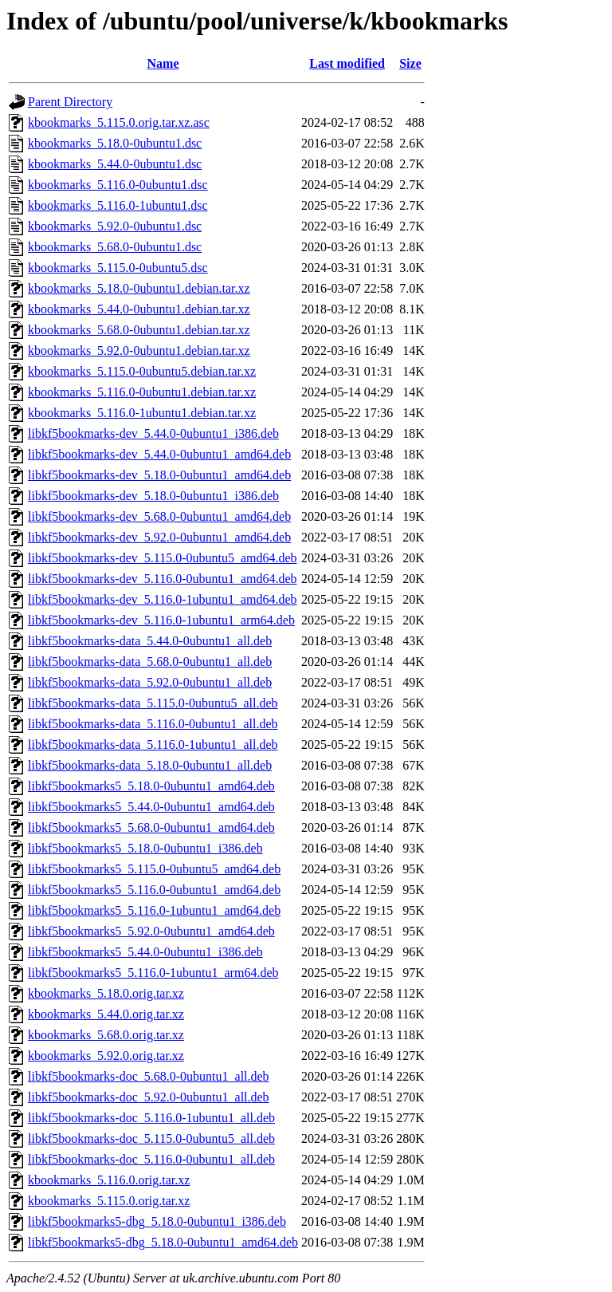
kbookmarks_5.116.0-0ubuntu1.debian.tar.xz (142, 392)
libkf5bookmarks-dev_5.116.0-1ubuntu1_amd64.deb (162, 599)
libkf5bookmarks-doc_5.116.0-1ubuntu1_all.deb (151, 1118)
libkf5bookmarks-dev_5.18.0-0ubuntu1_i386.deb (153, 495)
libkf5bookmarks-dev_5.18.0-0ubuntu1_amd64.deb (159, 475)
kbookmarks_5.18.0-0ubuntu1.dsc (115, 143)
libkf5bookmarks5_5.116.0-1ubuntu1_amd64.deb (154, 910)
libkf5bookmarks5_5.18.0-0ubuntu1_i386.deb (145, 848)
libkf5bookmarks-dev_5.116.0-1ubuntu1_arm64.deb (161, 620)
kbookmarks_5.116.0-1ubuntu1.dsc (118, 205)
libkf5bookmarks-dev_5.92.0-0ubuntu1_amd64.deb (159, 537)
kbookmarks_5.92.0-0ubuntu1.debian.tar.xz (139, 350)
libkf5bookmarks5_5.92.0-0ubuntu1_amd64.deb (151, 931)
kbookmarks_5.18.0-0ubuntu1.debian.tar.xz (139, 288)
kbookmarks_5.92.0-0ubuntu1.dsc (115, 226)
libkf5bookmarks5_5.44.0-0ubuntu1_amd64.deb (151, 806)
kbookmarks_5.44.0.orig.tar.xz (106, 1014)
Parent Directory (70, 101)
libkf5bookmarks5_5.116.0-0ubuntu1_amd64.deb (154, 889)
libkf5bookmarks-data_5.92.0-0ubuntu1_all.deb (150, 682)
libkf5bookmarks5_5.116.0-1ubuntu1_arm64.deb (153, 972)
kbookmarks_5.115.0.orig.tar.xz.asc (119, 122)
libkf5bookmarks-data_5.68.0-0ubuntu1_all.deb (150, 661)
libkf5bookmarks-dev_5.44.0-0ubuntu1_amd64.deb (159, 454)
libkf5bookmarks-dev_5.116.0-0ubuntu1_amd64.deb (162, 578)
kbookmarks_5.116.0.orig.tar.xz (109, 1180)
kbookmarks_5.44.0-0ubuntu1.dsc (115, 164)
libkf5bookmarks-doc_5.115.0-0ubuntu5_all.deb (151, 1138)
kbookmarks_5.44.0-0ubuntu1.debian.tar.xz (139, 309)
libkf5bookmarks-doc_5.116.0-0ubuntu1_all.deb (151, 1159)
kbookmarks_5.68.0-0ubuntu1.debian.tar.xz (139, 330)
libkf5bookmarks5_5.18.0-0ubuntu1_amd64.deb (151, 786)
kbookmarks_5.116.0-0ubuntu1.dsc (118, 184)
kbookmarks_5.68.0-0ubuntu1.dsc (115, 247)
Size (410, 63)
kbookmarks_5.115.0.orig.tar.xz (109, 1200)
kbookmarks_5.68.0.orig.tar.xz (106, 1035)
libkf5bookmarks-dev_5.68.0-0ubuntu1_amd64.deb (159, 516)
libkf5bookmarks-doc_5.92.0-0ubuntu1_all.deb (148, 1097)
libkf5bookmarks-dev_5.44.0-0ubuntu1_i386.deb (153, 433)
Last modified (347, 63)
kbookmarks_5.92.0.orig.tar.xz (106, 1055)
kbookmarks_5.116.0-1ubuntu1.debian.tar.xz (142, 413)
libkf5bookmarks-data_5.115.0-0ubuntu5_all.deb (153, 703)
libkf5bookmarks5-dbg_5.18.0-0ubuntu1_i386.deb (157, 1221)
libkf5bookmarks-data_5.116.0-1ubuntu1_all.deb (153, 744)
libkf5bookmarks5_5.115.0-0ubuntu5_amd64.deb (154, 869)
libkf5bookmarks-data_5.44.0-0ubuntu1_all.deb (150, 641)
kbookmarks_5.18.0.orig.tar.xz (106, 993)
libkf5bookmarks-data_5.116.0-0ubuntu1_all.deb (153, 724)
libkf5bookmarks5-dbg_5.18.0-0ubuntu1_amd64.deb (163, 1242)
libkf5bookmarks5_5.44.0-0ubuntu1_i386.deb (145, 952)
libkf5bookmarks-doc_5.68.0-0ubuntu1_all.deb (148, 1076)
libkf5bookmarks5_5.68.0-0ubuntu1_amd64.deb (151, 827)
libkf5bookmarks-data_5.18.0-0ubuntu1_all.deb (150, 765)
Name (163, 63)
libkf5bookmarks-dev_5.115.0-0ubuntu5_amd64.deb (162, 558)
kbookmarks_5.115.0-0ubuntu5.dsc (118, 267)
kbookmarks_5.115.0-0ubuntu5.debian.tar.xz (142, 371)
